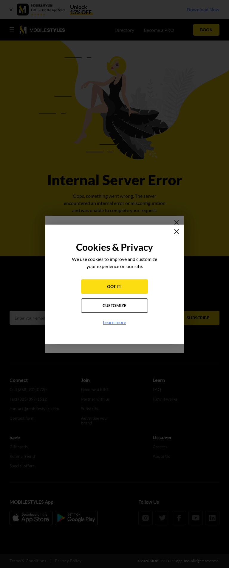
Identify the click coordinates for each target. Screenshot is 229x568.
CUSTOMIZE (115, 305)
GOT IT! (114, 286)
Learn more (114, 322)
